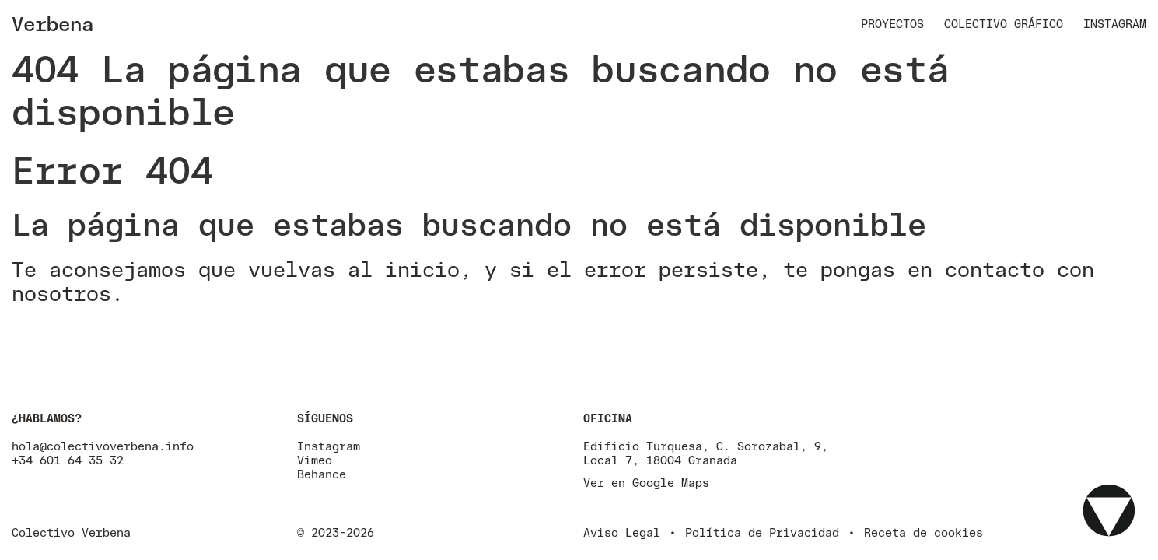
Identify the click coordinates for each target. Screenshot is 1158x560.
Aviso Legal (621, 532)
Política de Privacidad (762, 532)
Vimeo (314, 460)
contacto (994, 269)
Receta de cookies (923, 532)
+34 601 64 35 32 (68, 460)
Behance (321, 474)
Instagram (1114, 24)
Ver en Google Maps (646, 482)
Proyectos (892, 24)
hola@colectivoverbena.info (103, 446)
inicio (422, 269)
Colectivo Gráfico (1003, 24)
